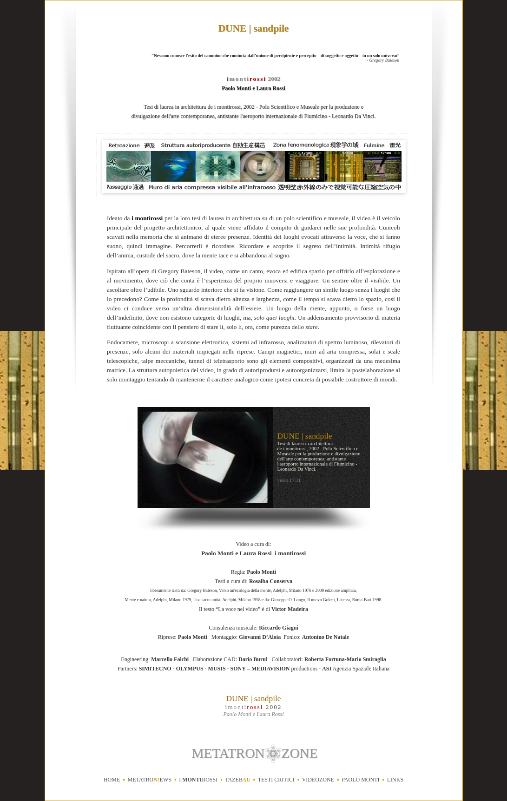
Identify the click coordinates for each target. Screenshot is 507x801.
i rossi (198, 779)
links (395, 779)
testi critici (276, 779)
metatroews (149, 779)
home (112, 779)
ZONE (300, 753)
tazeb (237, 779)
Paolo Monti (360, 779)
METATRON (227, 753)
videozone (318, 779)
